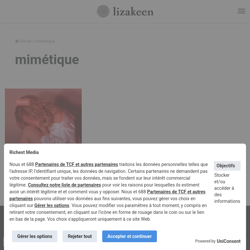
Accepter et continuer (129, 236)
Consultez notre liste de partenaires (64, 185)
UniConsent (229, 241)
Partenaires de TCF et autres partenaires (76, 164)
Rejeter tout (80, 236)
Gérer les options (51, 205)
